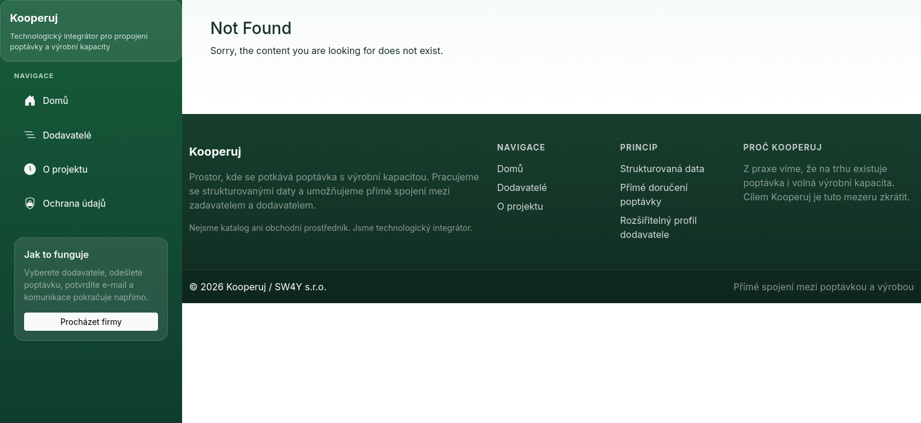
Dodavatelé (58, 135)
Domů (46, 100)
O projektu (56, 169)
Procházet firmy (91, 322)
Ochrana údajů (65, 203)
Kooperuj (34, 17)
